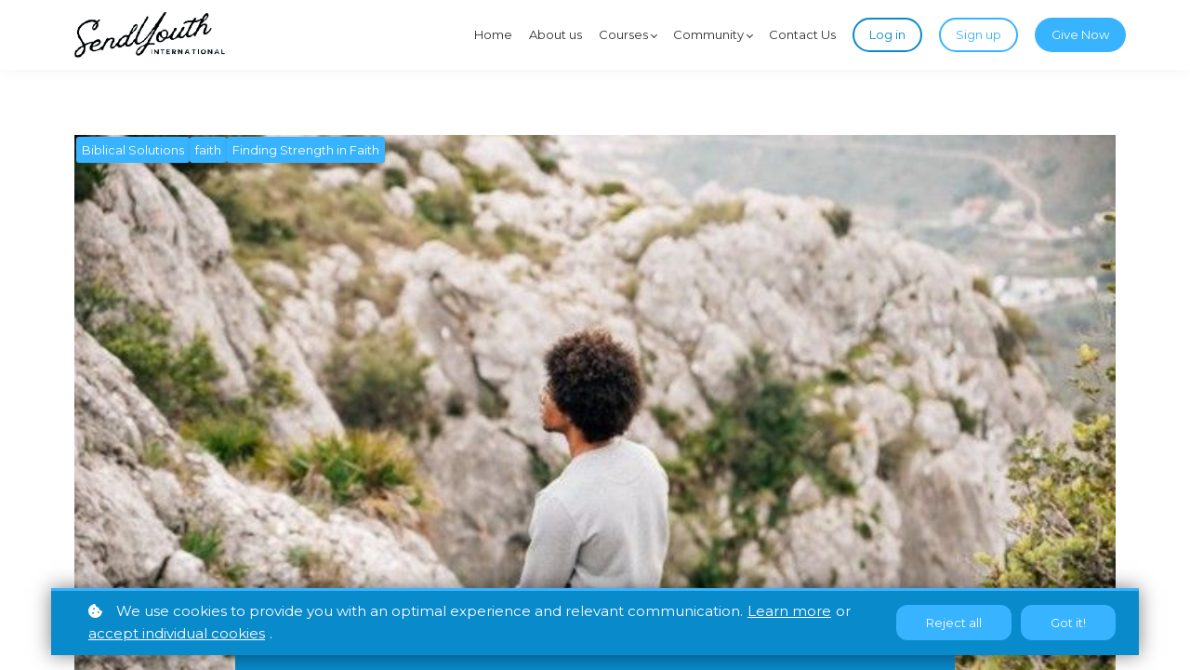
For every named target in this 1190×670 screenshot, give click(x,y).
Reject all (954, 622)
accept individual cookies (176, 633)
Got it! (1068, 622)
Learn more (789, 611)
